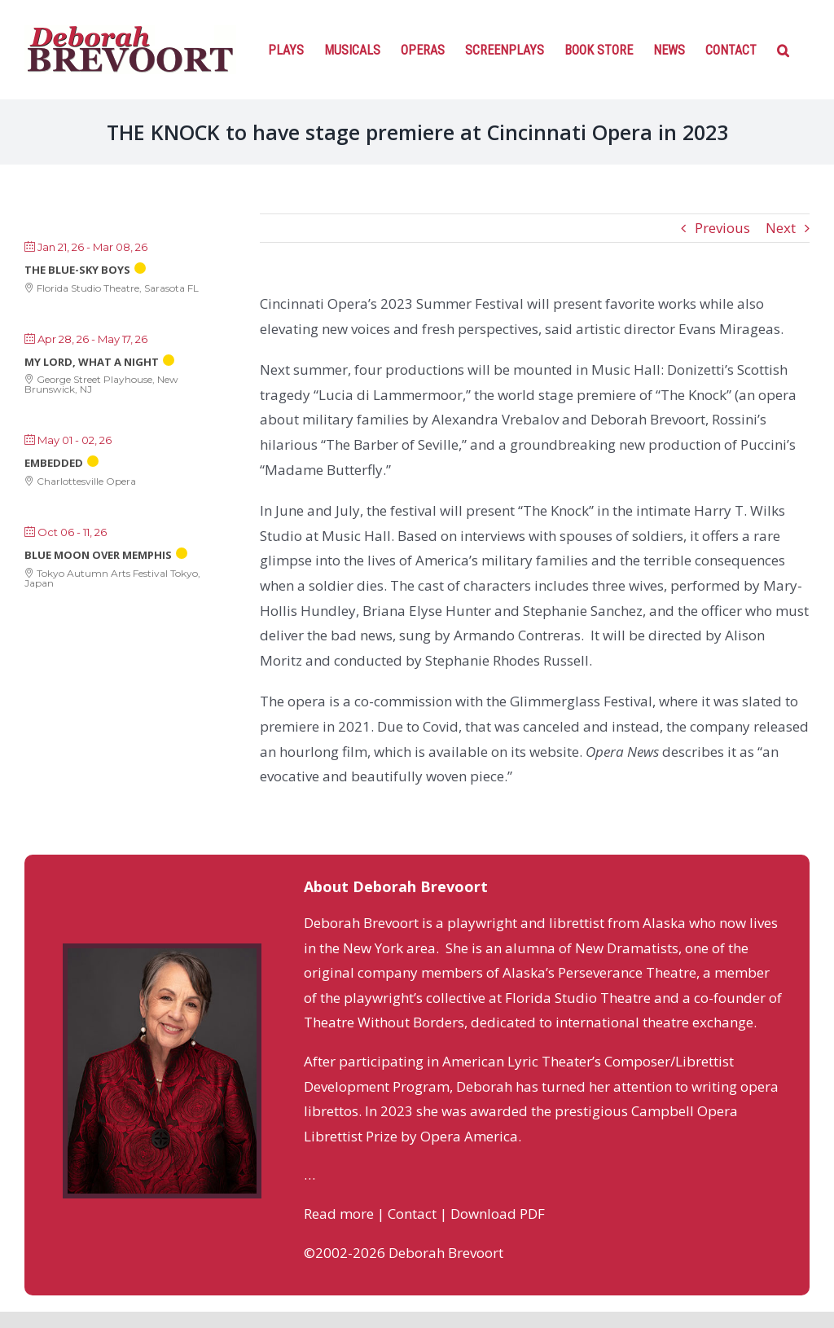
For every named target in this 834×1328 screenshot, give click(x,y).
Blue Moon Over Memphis (98, 554)
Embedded (53, 462)
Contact (412, 1213)
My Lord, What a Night (91, 361)
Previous (722, 227)
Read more (339, 1213)
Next (781, 227)
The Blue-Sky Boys (77, 269)
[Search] (783, 49)
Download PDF (497, 1213)
